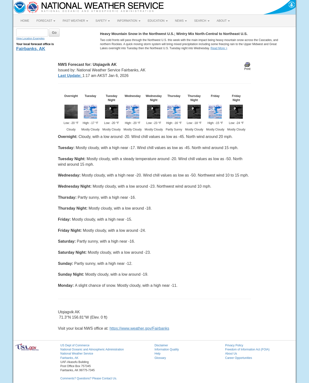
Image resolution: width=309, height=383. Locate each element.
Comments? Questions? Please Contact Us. (88, 378)
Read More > (219, 48)
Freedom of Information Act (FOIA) (247, 349)
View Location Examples (30, 38)
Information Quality (166, 349)
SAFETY (102, 20)
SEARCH (201, 20)
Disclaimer (161, 345)
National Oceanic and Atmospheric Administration (92, 349)
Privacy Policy (234, 345)
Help (157, 353)
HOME (25, 20)
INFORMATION (128, 20)
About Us (231, 353)
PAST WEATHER (75, 20)
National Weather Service (76, 353)
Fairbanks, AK (30, 48)
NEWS (181, 20)
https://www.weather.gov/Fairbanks (139, 328)
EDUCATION (158, 20)
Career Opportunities (238, 358)
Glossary (160, 358)
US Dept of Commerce (75, 345)
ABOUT (223, 20)
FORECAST (45, 20)
